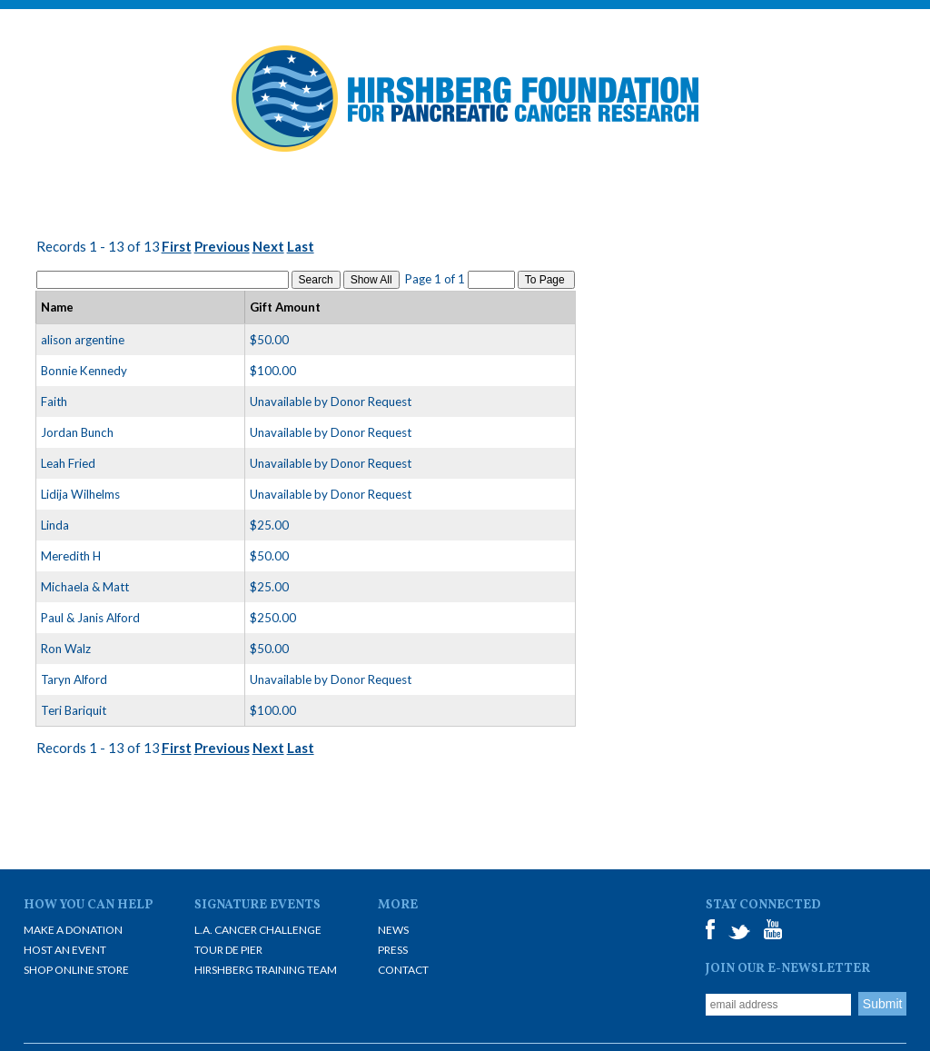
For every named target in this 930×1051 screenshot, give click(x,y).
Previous (222, 246)
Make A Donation (73, 930)
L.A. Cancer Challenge (258, 930)
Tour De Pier (228, 950)
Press (393, 950)
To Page (546, 279)
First (177, 246)
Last (300, 246)
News (393, 930)
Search (316, 279)
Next (268, 246)
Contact (403, 970)
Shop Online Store (76, 970)
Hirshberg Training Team (265, 970)
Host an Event (65, 950)
